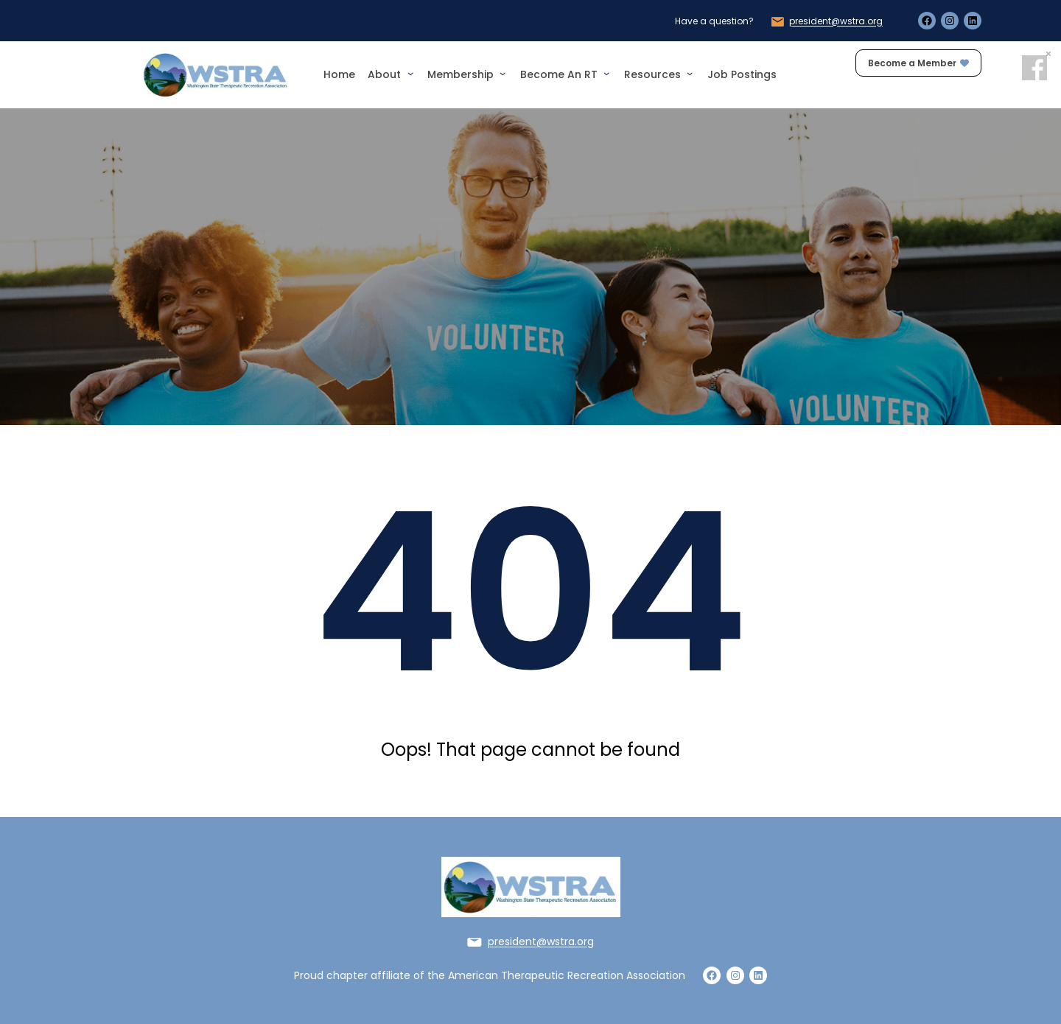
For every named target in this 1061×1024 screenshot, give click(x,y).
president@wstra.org (836, 21)
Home (339, 74)
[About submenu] (410, 73)
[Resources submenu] (690, 73)
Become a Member (918, 63)
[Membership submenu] (502, 73)
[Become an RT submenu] (606, 73)
